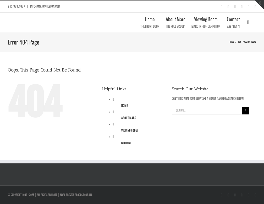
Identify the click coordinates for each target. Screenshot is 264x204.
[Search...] (207, 110)
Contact (126, 143)
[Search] (245, 110)
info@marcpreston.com (45, 6)
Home (124, 105)
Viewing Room (129, 130)
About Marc (128, 118)
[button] (248, 22)
